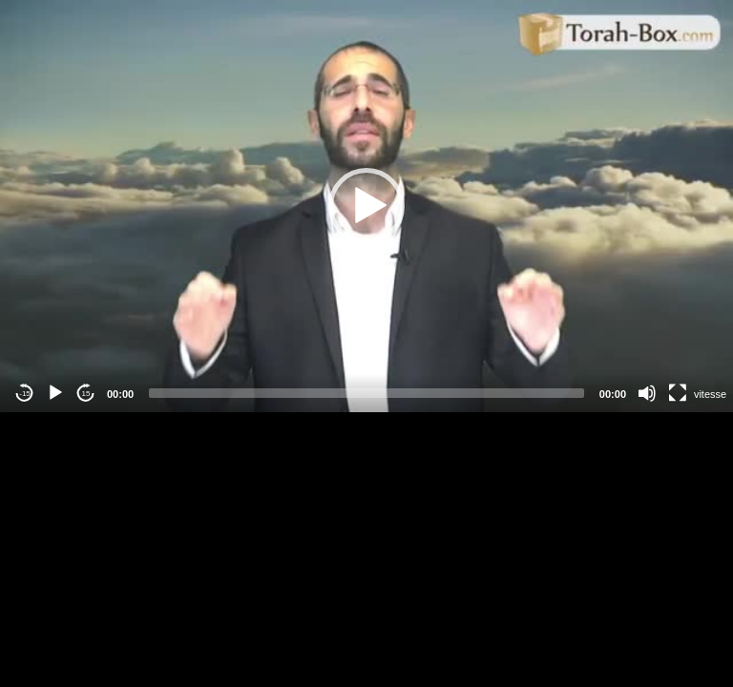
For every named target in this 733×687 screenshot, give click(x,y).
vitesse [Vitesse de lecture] (710, 394)
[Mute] (647, 393)
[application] (366, 206)
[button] (366, 206)
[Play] (55, 393)
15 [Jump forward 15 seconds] (86, 393)
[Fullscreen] (677, 393)
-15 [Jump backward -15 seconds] (25, 393)
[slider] (366, 393)
